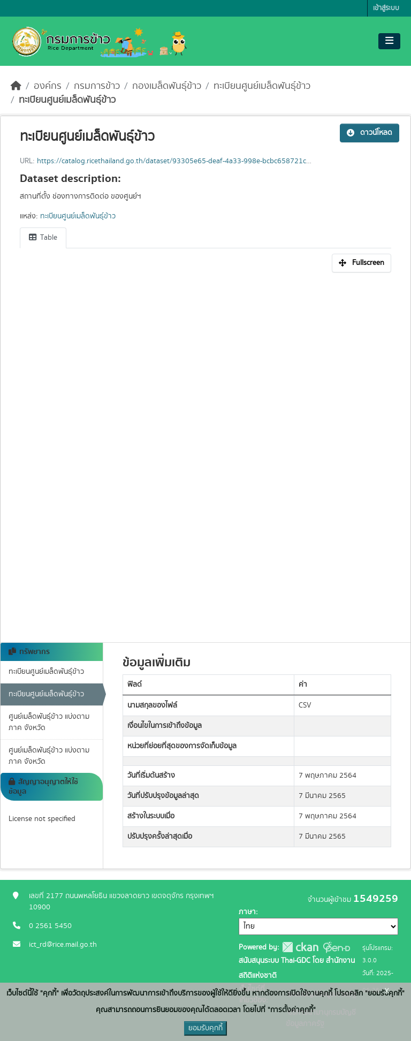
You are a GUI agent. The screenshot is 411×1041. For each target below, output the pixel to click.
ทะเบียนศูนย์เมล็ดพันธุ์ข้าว (262, 86)
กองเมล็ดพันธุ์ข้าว (166, 86)
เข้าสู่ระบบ (386, 8)
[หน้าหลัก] (16, 86)
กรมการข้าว (97, 86)
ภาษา (247, 912)
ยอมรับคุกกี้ (205, 1028)
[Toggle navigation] (389, 41)
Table (43, 237)
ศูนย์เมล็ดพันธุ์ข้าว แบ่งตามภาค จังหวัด (49, 722)
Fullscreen (361, 262)
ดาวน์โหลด (369, 132)
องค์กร (48, 86)
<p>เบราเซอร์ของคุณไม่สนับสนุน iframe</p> (205, 452)
